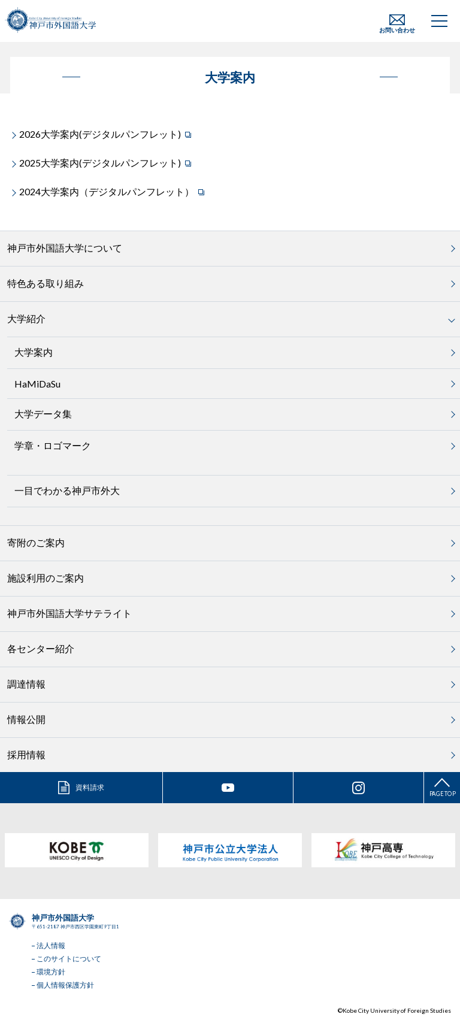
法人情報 (51, 945)
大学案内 (33, 352)
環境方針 (51, 971)
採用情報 (26, 754)
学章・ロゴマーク (52, 445)
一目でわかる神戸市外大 (67, 490)
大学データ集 (43, 413)
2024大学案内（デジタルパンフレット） (106, 191)
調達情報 (26, 683)
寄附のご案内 (36, 542)
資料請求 (89, 787)
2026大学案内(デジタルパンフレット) (100, 134)
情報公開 (26, 719)
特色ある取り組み (45, 283)
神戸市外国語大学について (64, 247)
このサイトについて (69, 958)
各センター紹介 (40, 648)
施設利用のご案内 (45, 577)
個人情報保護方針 (65, 984)
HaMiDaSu (37, 383)
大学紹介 (26, 318)
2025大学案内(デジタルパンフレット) (100, 162)
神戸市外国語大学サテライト (69, 613)
